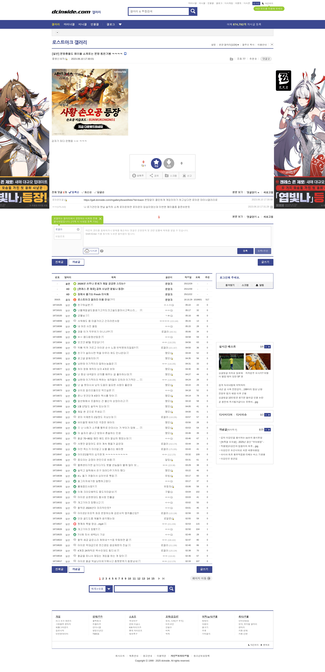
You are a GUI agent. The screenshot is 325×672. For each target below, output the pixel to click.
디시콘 (247, 3)
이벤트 (238, 3)
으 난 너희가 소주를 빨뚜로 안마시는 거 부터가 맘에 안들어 (106, 427)
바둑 (168, 630)
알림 (260, 285)
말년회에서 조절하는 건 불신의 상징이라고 (99, 401)
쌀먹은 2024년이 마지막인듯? (92, 507)
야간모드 (267, 3)
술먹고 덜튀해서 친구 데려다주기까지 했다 (99, 470)
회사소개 (120, 656)
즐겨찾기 (230, 285)
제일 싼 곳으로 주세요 (87, 411)
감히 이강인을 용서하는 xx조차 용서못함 (241, 437)
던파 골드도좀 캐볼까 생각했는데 (93, 518)
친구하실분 (81, 305)
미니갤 (202, 3)
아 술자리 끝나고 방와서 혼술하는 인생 (97, 433)
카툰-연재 (243, 630)
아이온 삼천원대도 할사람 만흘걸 (93, 497)
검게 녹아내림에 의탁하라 (232, 385)
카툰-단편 (243, 634)
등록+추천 (263, 251)
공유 (154, 175)
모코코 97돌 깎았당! (86, 342)
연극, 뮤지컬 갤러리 (248, 624)
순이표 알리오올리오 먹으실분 (92, 390)
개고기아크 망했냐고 (87, 502)
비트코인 (170, 624)
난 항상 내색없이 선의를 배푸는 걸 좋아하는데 (101, 374)
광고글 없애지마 (84, 358)
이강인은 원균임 (229, 458)
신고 (187, 175)
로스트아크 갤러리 (69, 42)
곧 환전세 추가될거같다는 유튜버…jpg (238, 402)
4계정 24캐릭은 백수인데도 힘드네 (94, 550)
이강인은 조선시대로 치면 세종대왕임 (240, 450)
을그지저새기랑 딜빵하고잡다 (92, 481)
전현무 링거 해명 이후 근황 (232, 393)
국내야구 (133, 621)
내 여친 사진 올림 (85, 326)
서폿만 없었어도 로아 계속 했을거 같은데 (98, 443)
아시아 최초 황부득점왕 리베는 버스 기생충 (243, 454)
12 (138, 578)
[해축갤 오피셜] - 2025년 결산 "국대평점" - (242, 442)
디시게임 (229, 3)
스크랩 (231, 59)
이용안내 (262, 44)
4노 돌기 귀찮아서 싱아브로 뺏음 (93, 475)
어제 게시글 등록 (244, 24)
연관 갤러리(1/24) (229, 44)
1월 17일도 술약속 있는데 (89, 406)
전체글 (59, 262)
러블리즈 (97, 624)
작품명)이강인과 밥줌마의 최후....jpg (239, 446)
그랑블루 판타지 (63, 624)
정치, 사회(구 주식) (175, 621)
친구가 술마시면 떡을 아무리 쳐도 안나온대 (99, 353)
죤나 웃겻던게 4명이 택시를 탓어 (93, 395)
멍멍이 (205, 621)
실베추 (138, 176)
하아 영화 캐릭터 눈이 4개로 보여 (94, 369)
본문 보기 (237, 192)
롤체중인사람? (83, 486)
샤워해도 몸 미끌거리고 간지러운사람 (96, 321)
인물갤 (210, 3)
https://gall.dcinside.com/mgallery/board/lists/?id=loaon (114, 200)
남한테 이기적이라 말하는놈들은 (93, 363)
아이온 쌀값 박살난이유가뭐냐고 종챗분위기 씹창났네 (105, 561)
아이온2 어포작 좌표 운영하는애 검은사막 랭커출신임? (106, 513)
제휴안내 (133, 656)
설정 (213, 44)
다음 (159, 578)
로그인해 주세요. (230, 277)
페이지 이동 (201, 578)
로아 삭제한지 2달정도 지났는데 (93, 417)
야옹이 (205, 624)
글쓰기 (265, 262)
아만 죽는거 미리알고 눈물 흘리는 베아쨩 (98, 449)
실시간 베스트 (227, 346)
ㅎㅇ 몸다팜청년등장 (87, 337)
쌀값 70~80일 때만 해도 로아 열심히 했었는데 (100, 438)
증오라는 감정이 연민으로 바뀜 (92, 459)
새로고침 (268, 192)
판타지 (242, 627)
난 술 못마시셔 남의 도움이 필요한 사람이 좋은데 (102, 385)
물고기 (205, 627)
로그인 (256, 3)
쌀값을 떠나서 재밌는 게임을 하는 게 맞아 (98, 556)
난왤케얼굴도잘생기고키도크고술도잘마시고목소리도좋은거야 (106, 310)
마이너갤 (192, 3)
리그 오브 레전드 (64, 621)
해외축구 (133, 634)
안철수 (169, 627)
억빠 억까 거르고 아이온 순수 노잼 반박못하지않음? (104, 347)
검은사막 (60, 630)
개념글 (76, 262)
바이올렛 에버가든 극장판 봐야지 (93, 422)
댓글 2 (266, 58)
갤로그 (219, 3)
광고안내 (147, 656)
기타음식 (206, 634)
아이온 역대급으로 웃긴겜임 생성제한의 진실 (100, 545)
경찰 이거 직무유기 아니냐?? (91, 331)
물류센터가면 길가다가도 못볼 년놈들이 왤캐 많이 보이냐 (106, 465)
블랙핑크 (97, 621)
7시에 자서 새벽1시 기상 (89, 534)
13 (143, 578)
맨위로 (265, 645)
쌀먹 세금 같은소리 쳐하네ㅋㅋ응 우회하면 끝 (100, 540)
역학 (168, 634)
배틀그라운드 (62, 627)
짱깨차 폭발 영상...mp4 (88, 523)
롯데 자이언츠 (135, 630)
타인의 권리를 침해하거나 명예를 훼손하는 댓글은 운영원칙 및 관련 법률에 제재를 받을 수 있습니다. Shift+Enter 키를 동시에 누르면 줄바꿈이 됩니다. (137, 232)
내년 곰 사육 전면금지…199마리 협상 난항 (241, 389)
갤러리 (56, 24)
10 (129, 578)
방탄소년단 (98, 630)
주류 (204, 630)
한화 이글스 (134, 624)
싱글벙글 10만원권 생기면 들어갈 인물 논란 (241, 397)
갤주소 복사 (248, 44)
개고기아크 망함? (85, 529)
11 (134, 578)
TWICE (96, 634)
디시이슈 (241, 414)
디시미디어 (226, 414)
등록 (245, 251)
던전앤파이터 (62, 634)
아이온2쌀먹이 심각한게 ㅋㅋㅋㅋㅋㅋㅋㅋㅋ (100, 454)
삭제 (271, 207)
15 (153, 578)
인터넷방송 (244, 621)
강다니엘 (97, 627)
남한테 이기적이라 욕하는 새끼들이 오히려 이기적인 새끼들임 (106, 379)
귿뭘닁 (79, 315)
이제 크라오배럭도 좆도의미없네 (93, 491)
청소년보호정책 (202, 656)
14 (148, 578)
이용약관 (161, 656)
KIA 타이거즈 (135, 627)
